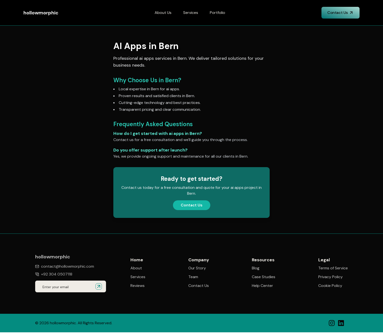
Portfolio (217, 12)
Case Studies (263, 277)
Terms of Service (333, 268)
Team (193, 276)
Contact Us (340, 12)
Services (190, 12)
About (136, 268)
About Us (163, 12)
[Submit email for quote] (99, 286)
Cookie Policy (330, 286)
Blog (255, 268)
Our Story (197, 268)
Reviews (137, 285)
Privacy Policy (330, 277)
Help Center (262, 286)
